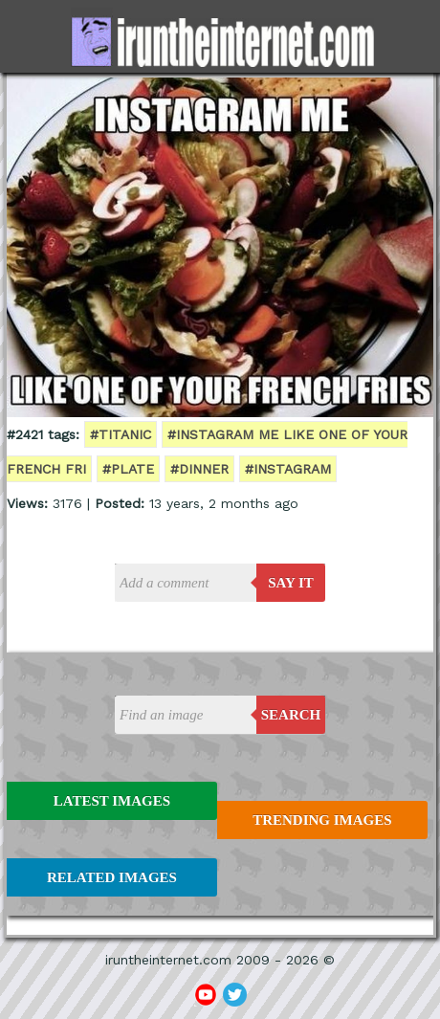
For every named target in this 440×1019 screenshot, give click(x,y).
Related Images (112, 877)
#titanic (120, 434)
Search (291, 714)
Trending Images (322, 820)
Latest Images (112, 801)
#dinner (199, 468)
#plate (128, 468)
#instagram (288, 468)
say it (291, 582)
